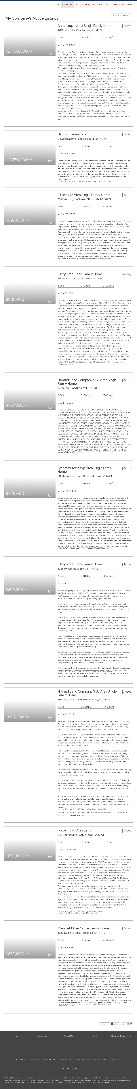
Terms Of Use (25, 1060)
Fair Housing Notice (107, 1060)
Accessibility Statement (74, 1060)
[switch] (50, 52)
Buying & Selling (82, 4)
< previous (104, 1024)
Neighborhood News (122, 4)
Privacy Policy (46, 1060)
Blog (107, 4)
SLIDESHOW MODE (121, 15)
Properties (67, 4)
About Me (97, 4)
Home (57, 4)
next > (129, 1024)
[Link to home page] (5, 4)
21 (124, 1024)
